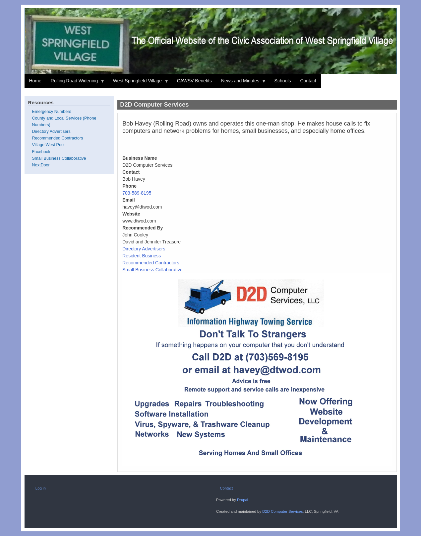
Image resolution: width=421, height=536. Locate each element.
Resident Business (141, 255)
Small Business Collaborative (152, 269)
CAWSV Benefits (194, 80)
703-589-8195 (136, 193)
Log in (40, 488)
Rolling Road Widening (75, 83)
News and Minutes (241, 83)
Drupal (242, 500)
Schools (282, 80)
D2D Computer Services (282, 511)
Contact (308, 80)
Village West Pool (48, 144)
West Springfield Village (138, 83)
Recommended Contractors (150, 262)
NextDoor (41, 165)
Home (35, 80)
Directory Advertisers (143, 248)
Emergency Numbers (51, 111)
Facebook (41, 151)
